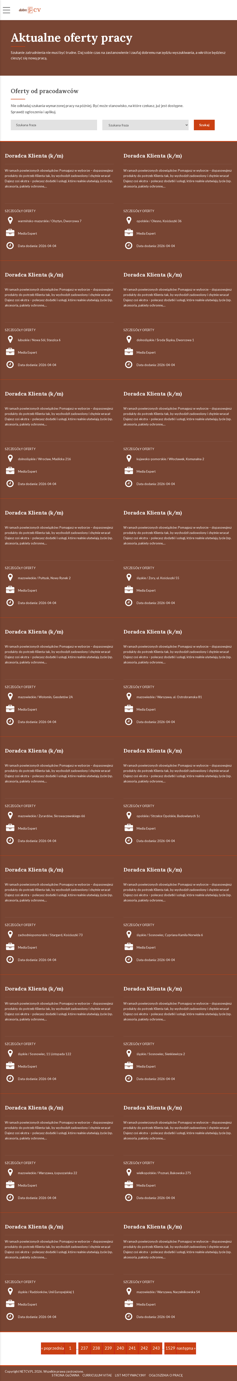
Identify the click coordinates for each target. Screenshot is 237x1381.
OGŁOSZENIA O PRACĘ (166, 1375)
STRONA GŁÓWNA (65, 1375)
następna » (186, 1348)
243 (156, 1348)
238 (96, 1348)
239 (108, 1348)
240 (120, 1348)
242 (144, 1348)
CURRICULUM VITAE (97, 1375)
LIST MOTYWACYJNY (130, 1375)
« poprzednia (52, 1348)
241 (132, 1348)
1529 (170, 1348)
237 (84, 1348)
